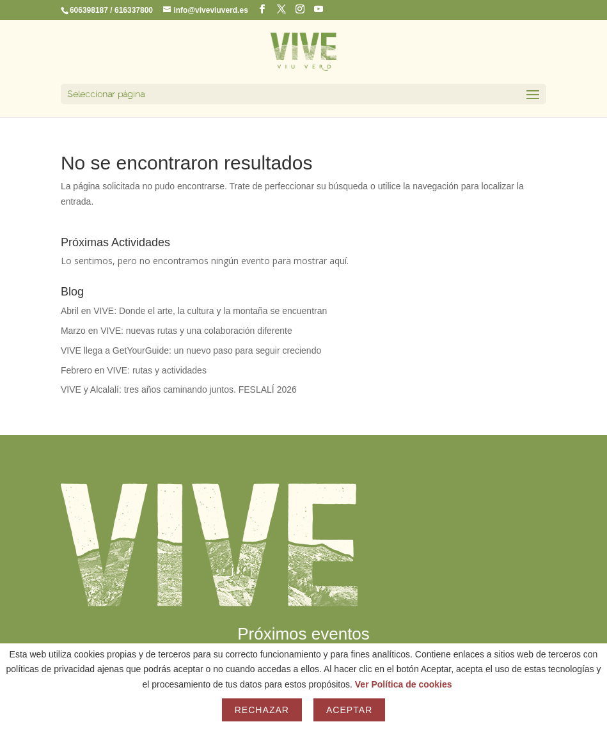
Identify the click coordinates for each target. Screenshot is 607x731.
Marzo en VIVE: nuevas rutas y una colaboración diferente (176, 331)
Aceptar (349, 710)
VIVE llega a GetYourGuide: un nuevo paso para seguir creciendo (191, 350)
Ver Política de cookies (403, 684)
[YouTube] (318, 9)
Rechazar (262, 710)
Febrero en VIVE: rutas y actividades (134, 370)
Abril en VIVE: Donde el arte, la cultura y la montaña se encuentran (194, 311)
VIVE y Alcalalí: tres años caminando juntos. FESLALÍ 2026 (179, 389)
